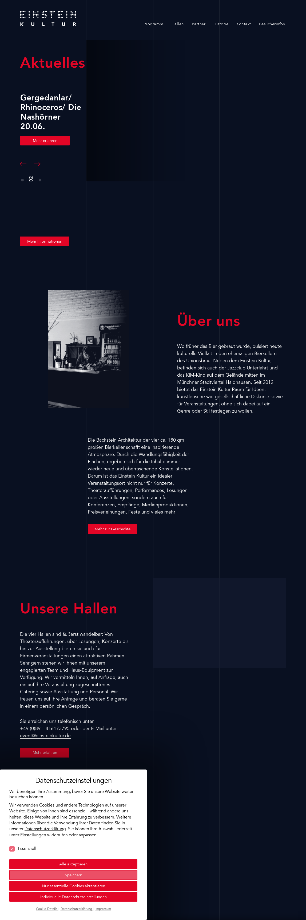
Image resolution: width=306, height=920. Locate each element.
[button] (23, 164)
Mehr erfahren (45, 141)
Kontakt (243, 24)
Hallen (178, 24)
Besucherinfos (272, 24)
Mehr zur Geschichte (112, 529)
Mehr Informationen (44, 242)
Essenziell (22, 849)
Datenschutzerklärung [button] (77, 909)
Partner (199, 24)
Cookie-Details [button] (47, 909)
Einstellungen (33, 835)
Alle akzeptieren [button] (73, 864)
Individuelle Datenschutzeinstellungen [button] (73, 897)
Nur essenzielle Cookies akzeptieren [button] (73, 886)
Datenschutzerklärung (45, 829)
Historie (220, 24)
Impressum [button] (103, 909)
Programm (154, 24)
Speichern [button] (73, 875)
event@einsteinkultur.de (45, 736)
